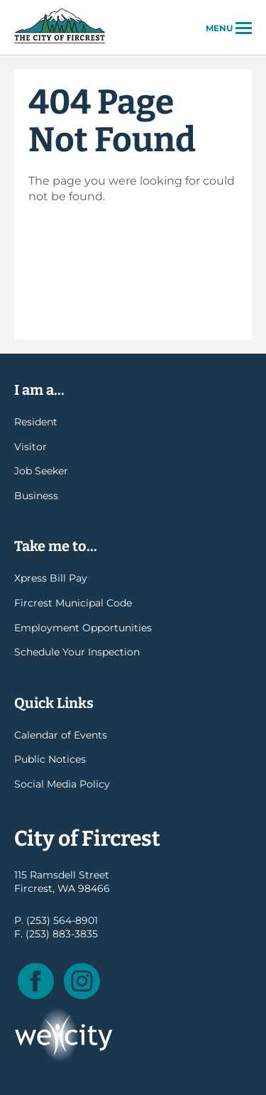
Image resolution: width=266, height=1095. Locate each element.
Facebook (36, 981)
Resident (35, 421)
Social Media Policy (62, 784)
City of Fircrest (59, 42)
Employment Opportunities (83, 627)
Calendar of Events (60, 735)
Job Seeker (41, 470)
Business (36, 495)
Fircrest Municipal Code (73, 602)
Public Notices (50, 759)
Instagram (82, 981)
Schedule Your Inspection (77, 651)
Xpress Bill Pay (50, 578)
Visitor (30, 446)
